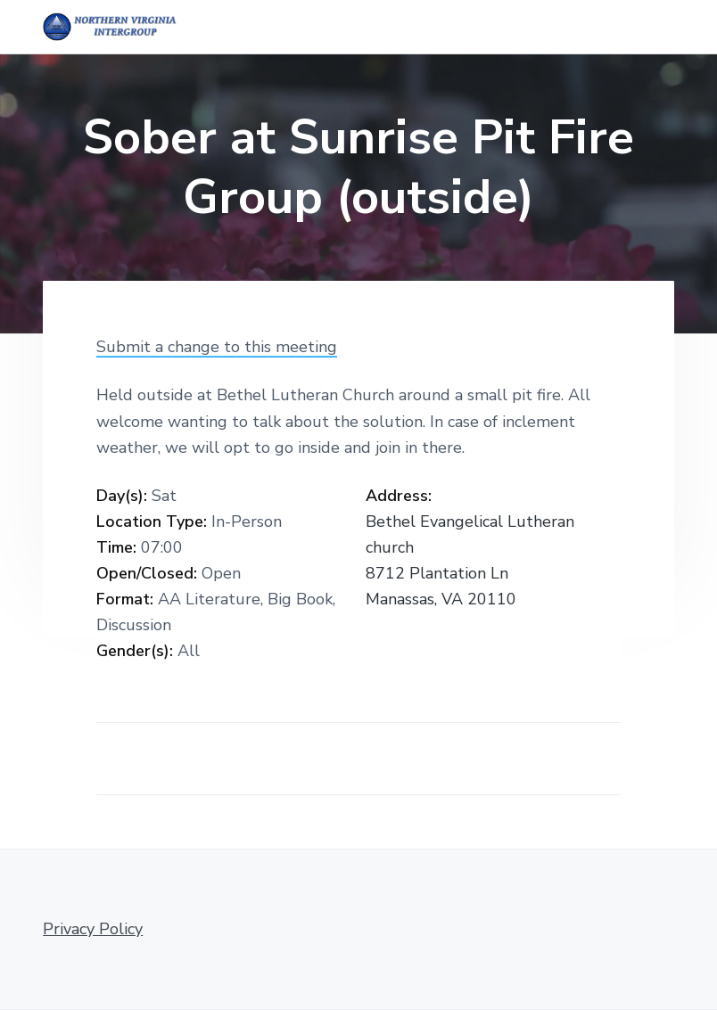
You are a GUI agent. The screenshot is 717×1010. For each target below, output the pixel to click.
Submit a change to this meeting (216, 346)
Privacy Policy (93, 929)
